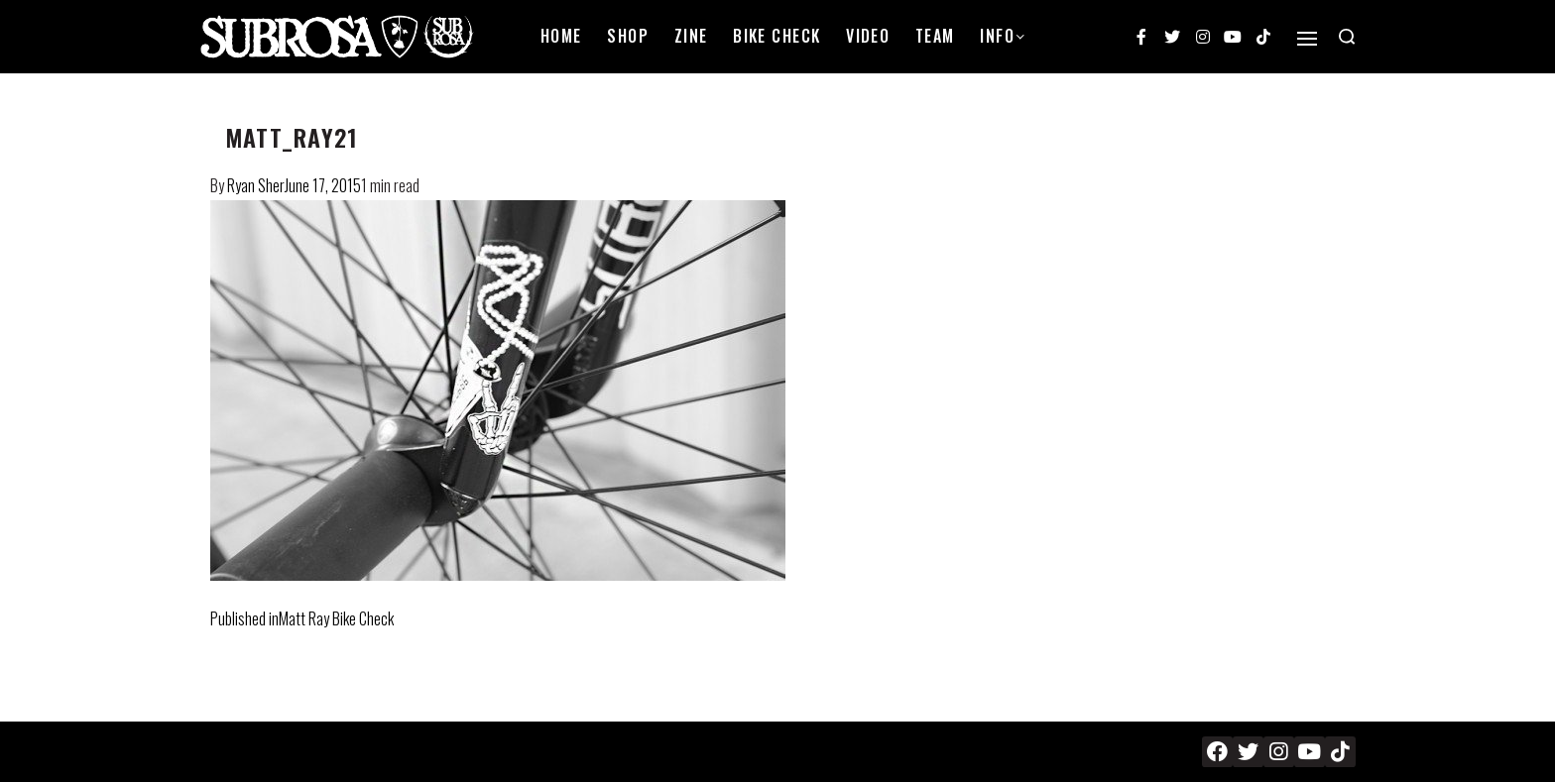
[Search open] (1347, 37)
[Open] (1307, 39)
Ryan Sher (256, 185)
